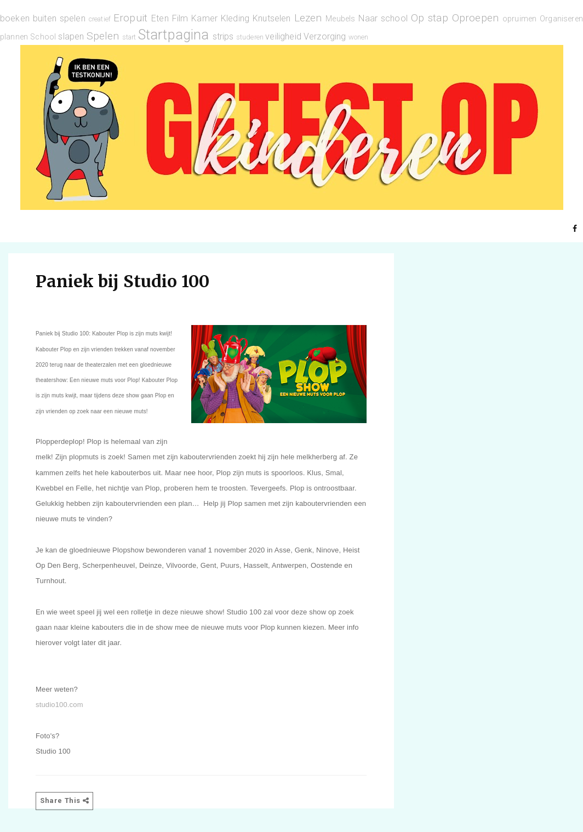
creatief (100, 19)
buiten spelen (59, 18)
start (129, 37)
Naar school (383, 18)
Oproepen (475, 18)
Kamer (204, 18)
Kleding (235, 18)
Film (180, 18)
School (43, 37)
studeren (250, 37)
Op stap (429, 18)
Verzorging (325, 36)
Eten (160, 18)
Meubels (340, 19)
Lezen (308, 18)
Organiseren (561, 19)
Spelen (103, 36)
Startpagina (173, 34)
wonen (358, 37)
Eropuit (130, 18)
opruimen (519, 19)
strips (223, 36)
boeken (15, 18)
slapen (71, 36)
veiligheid (283, 36)
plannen (14, 37)
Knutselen (271, 18)
